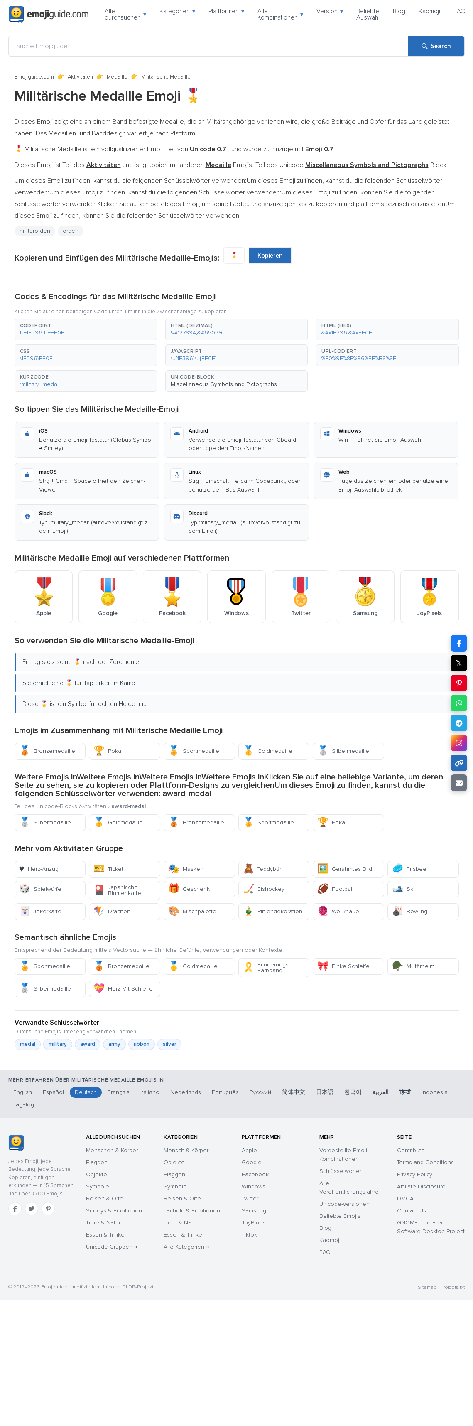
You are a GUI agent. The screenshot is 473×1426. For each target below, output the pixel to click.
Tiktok (249, 1234)
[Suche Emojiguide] (208, 46)
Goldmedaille (267, 751)
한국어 (353, 1092)
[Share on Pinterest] (459, 683)
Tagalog (23, 1104)
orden (70, 230)
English (22, 1092)
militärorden (35, 230)
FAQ (459, 11)
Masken (185, 869)
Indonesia (435, 1092)
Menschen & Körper (112, 1150)
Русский (260, 1092)
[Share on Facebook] (459, 643)
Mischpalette (192, 911)
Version (329, 11)
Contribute (411, 1150)
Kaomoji (429, 11)
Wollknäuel (338, 911)
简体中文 (293, 1092)
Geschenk (189, 889)
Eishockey (263, 889)
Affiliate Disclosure (421, 1186)
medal (27, 1044)
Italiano (149, 1092)
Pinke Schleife (343, 966)
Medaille (117, 77)
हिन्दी (405, 1092)
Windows (253, 1186)
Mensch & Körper (186, 1150)
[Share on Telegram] (459, 723)
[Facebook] (15, 1208)
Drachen (111, 911)
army (114, 1044)
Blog (399, 11)
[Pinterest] (48, 1208)
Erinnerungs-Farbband (266, 967)
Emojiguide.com (34, 77)
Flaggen (97, 1162)
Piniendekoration (272, 911)
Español (53, 1092)
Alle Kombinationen (280, 14)
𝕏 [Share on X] (459, 663)
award (87, 1044)
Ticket (108, 869)
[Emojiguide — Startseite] (16, 1143)
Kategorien (177, 11)
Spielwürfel (41, 889)
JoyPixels (254, 1222)
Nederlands (185, 1092)
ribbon (141, 1044)
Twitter (250, 1198)
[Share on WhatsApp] (459, 703)
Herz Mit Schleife (123, 988)
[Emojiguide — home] (48, 14)
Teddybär (262, 869)
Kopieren (270, 255)
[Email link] (459, 782)
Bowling (409, 911)
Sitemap (427, 1287)
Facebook (255, 1174)
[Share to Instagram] (459, 743)
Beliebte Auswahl (368, 14)
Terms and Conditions (425, 1162)
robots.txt (454, 1287)
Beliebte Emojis (339, 1215)
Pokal (108, 751)
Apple (249, 1150)
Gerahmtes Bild (344, 869)
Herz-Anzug (39, 869)
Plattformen (226, 11)
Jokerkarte (40, 911)
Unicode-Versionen (344, 1203)
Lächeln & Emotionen (192, 1210)
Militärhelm (413, 966)
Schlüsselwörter (340, 1171)
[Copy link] (459, 763)
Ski (403, 889)
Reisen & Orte (104, 1198)
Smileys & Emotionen (114, 1210)
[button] (86, 329)
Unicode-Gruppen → (111, 1246)
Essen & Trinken (107, 1234)
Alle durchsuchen (125, 14)
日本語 (324, 1092)
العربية (381, 1092)
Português (225, 1092)
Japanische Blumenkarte (117, 890)
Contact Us (411, 1210)
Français (119, 1092)
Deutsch (86, 1092)
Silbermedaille (343, 751)
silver (169, 1044)
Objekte (96, 1174)
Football (335, 889)
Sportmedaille (193, 751)
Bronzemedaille (47, 751)
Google (252, 1162)
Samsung (254, 1210)
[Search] (436, 46)
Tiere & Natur (103, 1222)
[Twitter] (31, 1208)
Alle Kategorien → (186, 1246)
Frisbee (409, 869)
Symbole (97, 1186)
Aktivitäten (80, 77)
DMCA (405, 1198)
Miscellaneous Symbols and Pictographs (224, 384)
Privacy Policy (414, 1174)
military (58, 1044)
